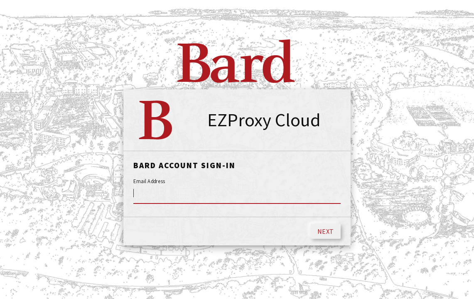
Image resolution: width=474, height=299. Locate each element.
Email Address (149, 181)
